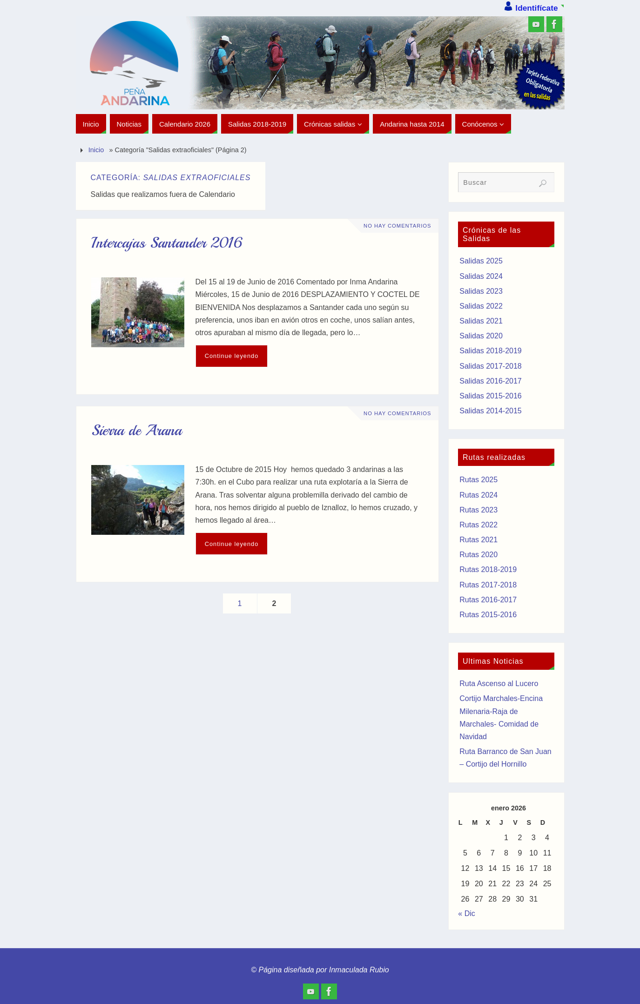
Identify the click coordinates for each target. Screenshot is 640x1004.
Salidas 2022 (481, 306)
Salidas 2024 (481, 276)
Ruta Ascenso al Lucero (498, 683)
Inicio (96, 150)
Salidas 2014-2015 (490, 411)
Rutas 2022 (478, 525)
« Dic (466, 913)
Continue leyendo (232, 355)
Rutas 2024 (478, 495)
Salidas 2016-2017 (490, 381)
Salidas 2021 (481, 321)
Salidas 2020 (481, 336)
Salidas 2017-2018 (490, 366)
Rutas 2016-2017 (488, 600)
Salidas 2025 (481, 261)
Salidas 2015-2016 (490, 396)
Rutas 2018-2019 (488, 569)
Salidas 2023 (481, 291)
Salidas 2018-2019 (490, 351)
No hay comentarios (397, 226)
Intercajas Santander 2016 (167, 243)
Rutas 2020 (478, 555)
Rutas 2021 (478, 540)
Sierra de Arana (136, 430)
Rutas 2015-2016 (488, 615)
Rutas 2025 (478, 480)
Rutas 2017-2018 (488, 585)
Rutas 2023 (478, 510)
